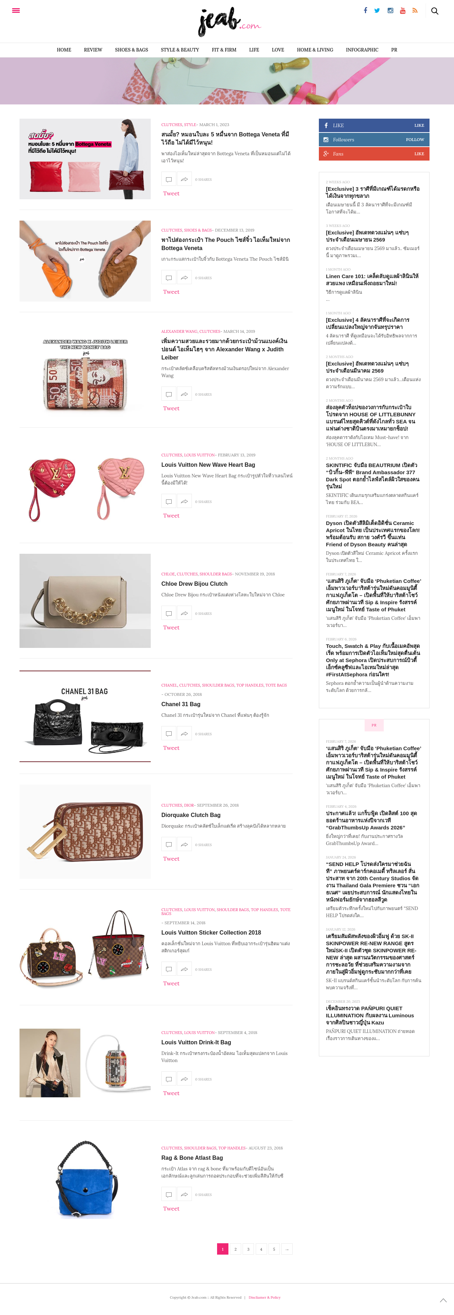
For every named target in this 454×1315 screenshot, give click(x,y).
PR (394, 50)
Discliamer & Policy (265, 1297)
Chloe (168, 574)
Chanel (169, 685)
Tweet (171, 193)
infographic (362, 50)
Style (190, 124)
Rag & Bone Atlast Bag (192, 1158)
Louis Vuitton (199, 455)
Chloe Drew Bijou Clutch (194, 584)
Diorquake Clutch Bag (191, 815)
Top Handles (250, 685)
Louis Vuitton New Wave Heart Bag (208, 465)
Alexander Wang (179, 331)
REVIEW (93, 50)
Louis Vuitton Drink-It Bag (196, 1042)
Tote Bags (276, 685)
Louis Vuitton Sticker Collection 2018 (211, 933)
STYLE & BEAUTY (180, 50)
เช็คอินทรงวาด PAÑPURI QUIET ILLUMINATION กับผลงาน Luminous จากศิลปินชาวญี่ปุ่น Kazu (370, 1015)
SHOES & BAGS (131, 50)
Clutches (171, 124)
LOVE (278, 50)
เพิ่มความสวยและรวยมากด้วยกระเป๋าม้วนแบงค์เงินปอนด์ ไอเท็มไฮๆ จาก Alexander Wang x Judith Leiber (224, 349)
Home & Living (315, 50)
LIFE (254, 50)
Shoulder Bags (216, 574)
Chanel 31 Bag (180, 704)
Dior (189, 805)
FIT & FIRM (224, 50)
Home (64, 50)
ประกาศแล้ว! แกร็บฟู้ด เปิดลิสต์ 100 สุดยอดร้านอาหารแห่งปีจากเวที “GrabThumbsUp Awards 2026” (371, 820)
